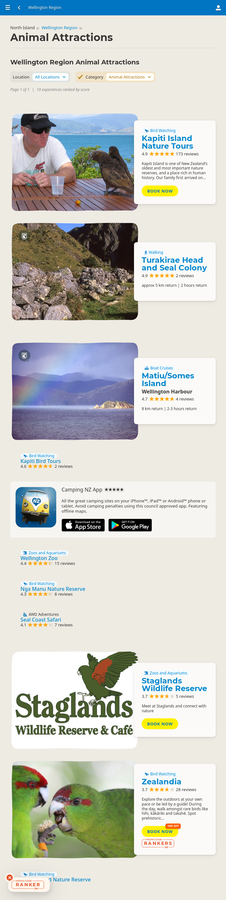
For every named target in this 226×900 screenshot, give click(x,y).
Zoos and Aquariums (44, 553)
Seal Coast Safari (41, 619)
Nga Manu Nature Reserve (53, 588)
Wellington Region (60, 27)
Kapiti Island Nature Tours (167, 142)
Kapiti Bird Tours (41, 461)
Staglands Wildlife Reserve (174, 684)
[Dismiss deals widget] (9, 877)
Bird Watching (160, 130)
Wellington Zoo (39, 558)
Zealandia (161, 781)
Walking (153, 252)
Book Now (160, 191)
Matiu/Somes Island (168, 379)
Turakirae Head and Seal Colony (174, 263)
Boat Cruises (158, 368)
